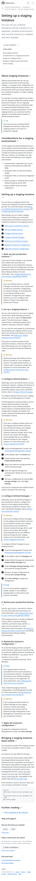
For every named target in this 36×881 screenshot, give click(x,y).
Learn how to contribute (8, 850)
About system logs (20, 779)
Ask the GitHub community (11, 860)
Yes (5, 829)
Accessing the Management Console (18, 451)
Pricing (4, 874)
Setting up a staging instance (18, 195)
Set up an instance (10, 9)
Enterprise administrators (13, 7)
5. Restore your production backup (18, 603)
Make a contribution (10, 847)
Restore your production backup (16, 241)
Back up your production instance (17, 226)
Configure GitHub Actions (14, 233)
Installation (26, 7)
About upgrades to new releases (16, 812)
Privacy (23, 872)
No (13, 829)
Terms (17, 872)
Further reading (12, 807)
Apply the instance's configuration (17, 249)
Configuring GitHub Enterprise (12, 211)
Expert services (12, 874)
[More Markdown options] (18, 45)
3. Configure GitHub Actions (16, 379)
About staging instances (16, 75)
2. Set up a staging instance (15, 309)
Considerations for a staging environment (17, 140)
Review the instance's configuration (17, 245)
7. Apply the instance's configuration (12, 724)
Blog (19, 874)
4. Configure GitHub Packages (17, 496)
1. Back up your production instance (14, 255)
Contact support (8, 863)
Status (29, 872)
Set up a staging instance (26, 9)
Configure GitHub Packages (14, 237)
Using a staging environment (13, 444)
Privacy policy (5, 832)
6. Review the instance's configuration (13, 642)
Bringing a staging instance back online (17, 739)
